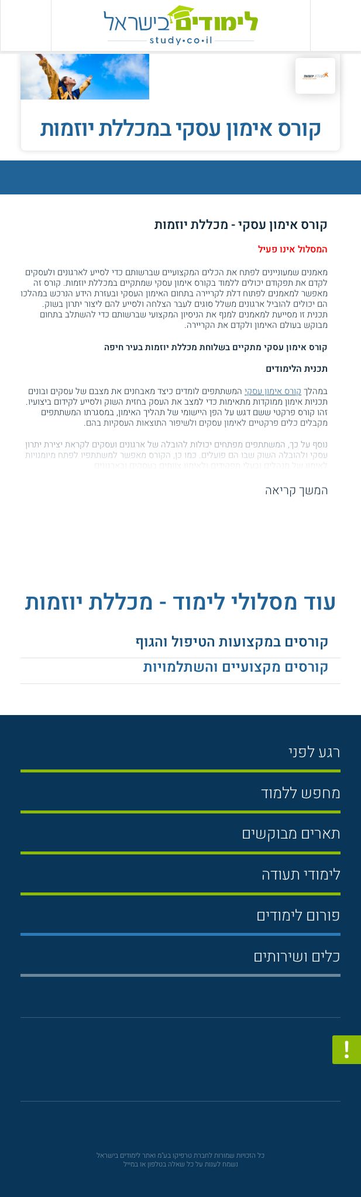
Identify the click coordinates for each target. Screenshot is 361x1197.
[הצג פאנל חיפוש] (25, 25)
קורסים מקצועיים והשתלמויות (236, 667)
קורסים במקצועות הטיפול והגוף (232, 641)
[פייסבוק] (173, 1065)
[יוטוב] (196, 1065)
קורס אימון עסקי (273, 391)
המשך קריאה (296, 491)
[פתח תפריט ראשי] (335, 25)
